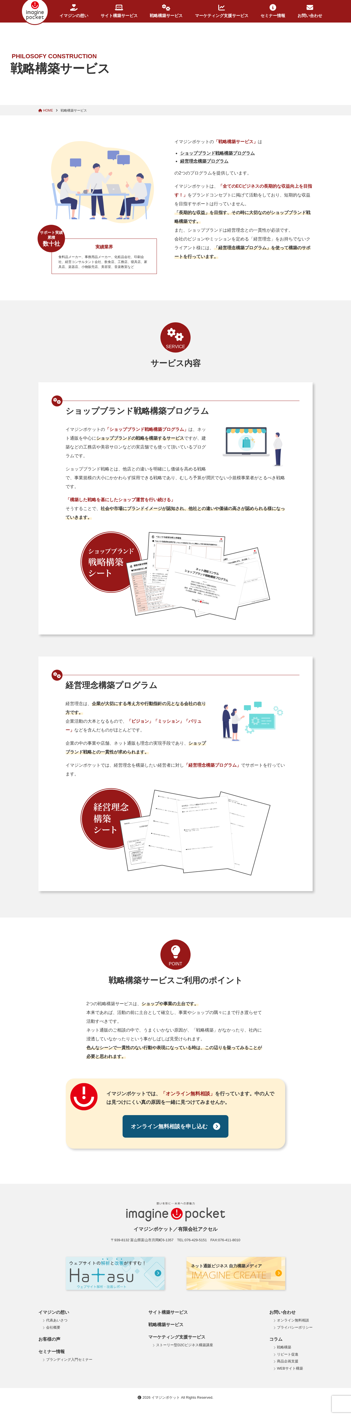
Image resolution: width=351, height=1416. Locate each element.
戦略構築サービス (166, 11)
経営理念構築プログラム (204, 161)
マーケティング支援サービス (221, 11)
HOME (46, 110)
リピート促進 (287, 1354)
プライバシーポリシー (295, 1327)
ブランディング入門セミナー (69, 1359)
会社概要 (53, 1327)
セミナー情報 (273, 11)
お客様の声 (49, 1339)
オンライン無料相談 (293, 1320)
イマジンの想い (74, 11)
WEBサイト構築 (290, 1368)
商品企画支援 (287, 1361)
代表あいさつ (56, 1320)
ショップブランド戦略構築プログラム (217, 153)
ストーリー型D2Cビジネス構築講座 (184, 1345)
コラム (275, 1339)
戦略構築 (284, 1347)
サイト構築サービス (119, 11)
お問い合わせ (310, 11)
